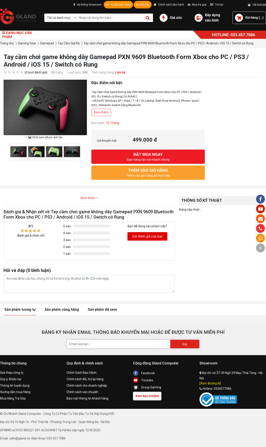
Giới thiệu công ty (11, 372)
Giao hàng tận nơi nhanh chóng (148, 156)
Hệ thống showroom (88, 4)
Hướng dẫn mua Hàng (15, 392)
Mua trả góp (197, 4)
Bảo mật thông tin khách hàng (87, 398)
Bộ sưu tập (142, 4)
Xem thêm (101, 112)
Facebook (144, 373)
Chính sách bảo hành (169, 4)
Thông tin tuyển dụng (14, 385)
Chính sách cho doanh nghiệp (86, 385)
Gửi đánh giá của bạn (147, 236)
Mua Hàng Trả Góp (13, 398)
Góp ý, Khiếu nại (10, 379)
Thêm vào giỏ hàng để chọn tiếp (148, 172)
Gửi (184, 344)
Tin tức (216, 4)
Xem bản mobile (147, 396)
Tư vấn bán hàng (118, 4)
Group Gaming (147, 387)
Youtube (143, 380)
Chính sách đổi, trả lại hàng (85, 379)
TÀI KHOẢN (257, 4)
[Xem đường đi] (210, 383)
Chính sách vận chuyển (82, 392)
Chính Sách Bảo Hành (81, 372)
